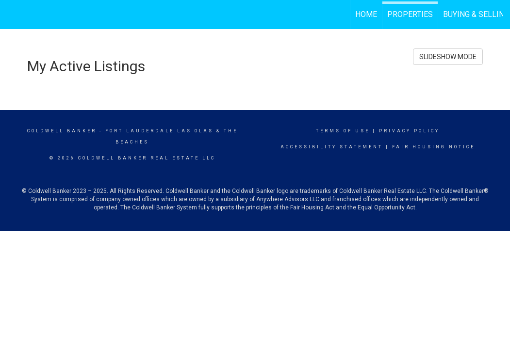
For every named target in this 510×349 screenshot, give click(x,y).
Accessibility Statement (331, 146)
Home (366, 14)
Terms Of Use (343, 130)
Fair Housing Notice (433, 146)
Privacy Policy (409, 130)
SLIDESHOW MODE (448, 57)
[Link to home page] (12, 13)
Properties (410, 14)
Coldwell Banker (62, 130)
